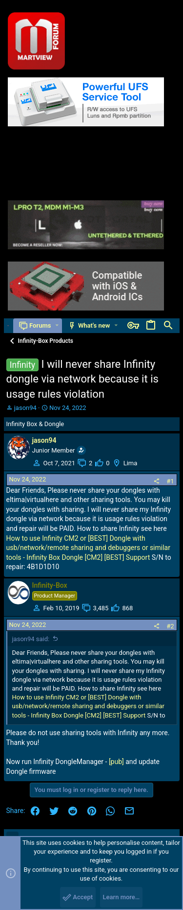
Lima (130, 463)
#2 (170, 626)
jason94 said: (31, 639)
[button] (57, 325)
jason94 (25, 407)
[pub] (116, 762)
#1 (170, 481)
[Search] (168, 325)
